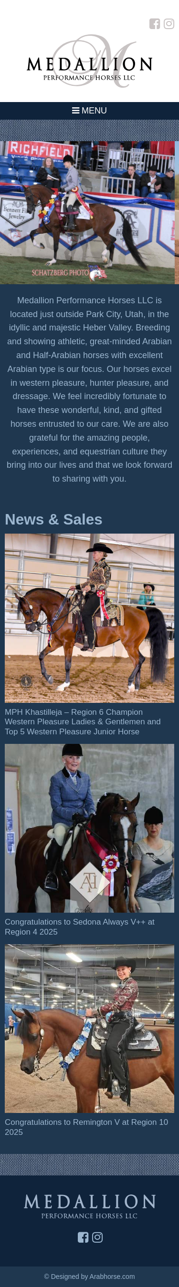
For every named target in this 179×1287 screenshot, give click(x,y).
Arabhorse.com (112, 1276)
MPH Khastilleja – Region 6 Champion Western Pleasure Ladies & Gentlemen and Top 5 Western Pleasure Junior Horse (83, 722)
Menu (89, 110)
